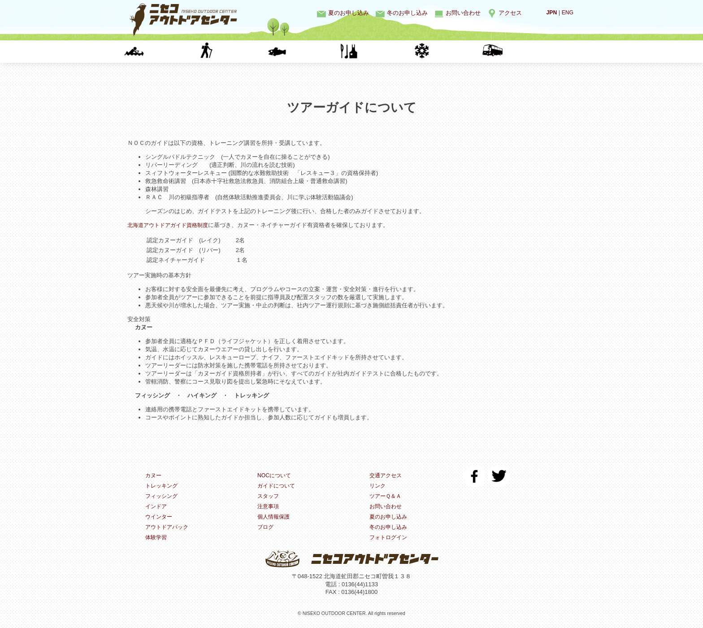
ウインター (450, 51)
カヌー (163, 51)
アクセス (510, 12)
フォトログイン (389, 540)
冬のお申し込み (407, 12)
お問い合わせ (463, 12)
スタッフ (269, 497)
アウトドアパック (168, 529)
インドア (378, 51)
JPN (550, 12)
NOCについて (275, 475)
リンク (378, 486)
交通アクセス (386, 475)
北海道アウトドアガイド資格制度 (171, 225)
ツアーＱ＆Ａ (386, 497)
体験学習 (522, 51)
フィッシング (306, 51)
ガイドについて (277, 486)
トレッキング (234, 51)
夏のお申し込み (348, 12)
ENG (567, 12)
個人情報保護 (274, 518)
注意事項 (269, 508)
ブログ (266, 529)
